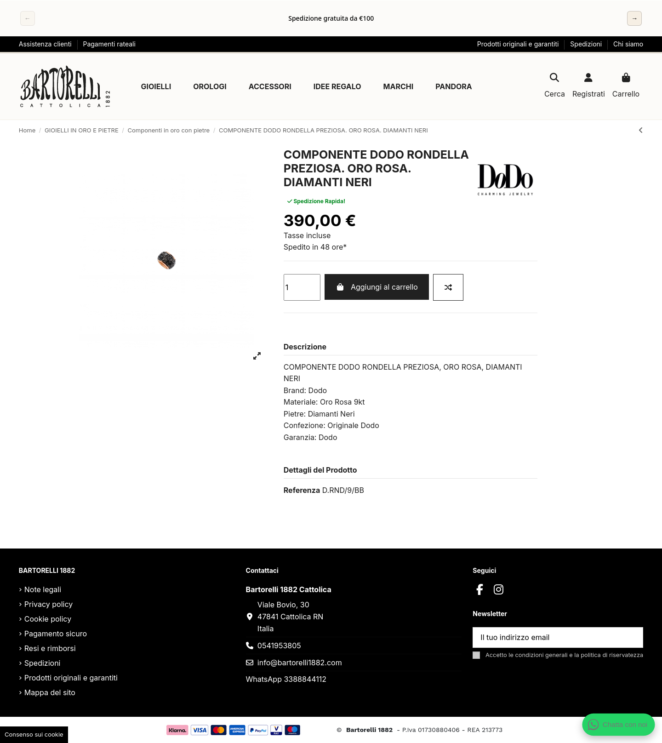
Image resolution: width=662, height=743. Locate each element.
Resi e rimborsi (50, 648)
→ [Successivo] (634, 18)
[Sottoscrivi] (632, 637)
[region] (331, 18)
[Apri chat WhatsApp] (618, 725)
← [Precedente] (27, 18)
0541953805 (279, 645)
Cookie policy (47, 618)
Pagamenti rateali (109, 44)
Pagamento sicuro (55, 633)
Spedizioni (587, 44)
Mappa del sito (49, 692)
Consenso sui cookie (34, 734)
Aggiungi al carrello (376, 286)
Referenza (302, 490)
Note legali (42, 589)
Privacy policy (48, 604)
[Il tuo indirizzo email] (547, 637)
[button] (156, 86)
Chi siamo (628, 44)
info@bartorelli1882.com (299, 662)
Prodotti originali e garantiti (519, 44)
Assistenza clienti (46, 44)
